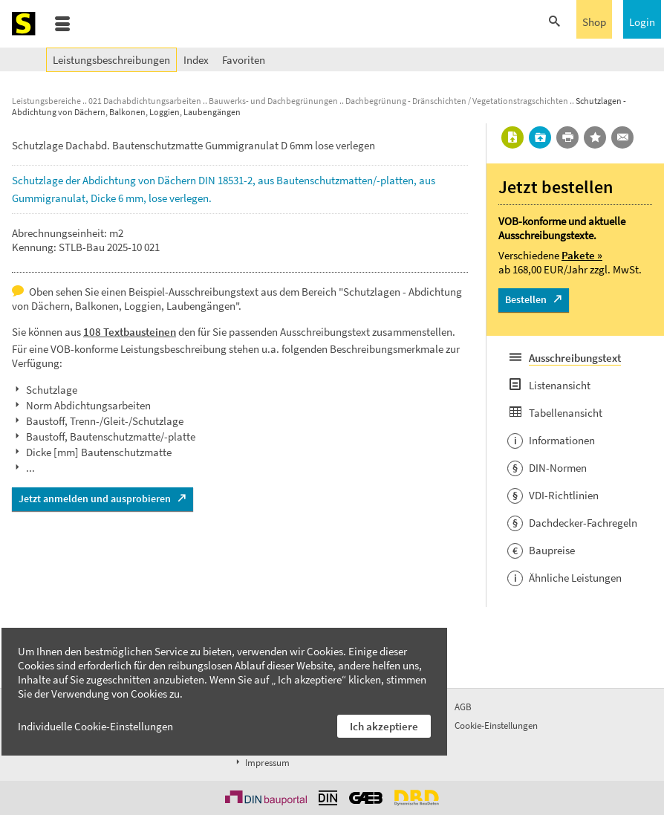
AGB (463, 707)
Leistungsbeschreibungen (111, 60)
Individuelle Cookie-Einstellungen (95, 726)
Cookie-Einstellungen (496, 725)
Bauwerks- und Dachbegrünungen (273, 100)
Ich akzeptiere (384, 726)
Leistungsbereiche (46, 100)
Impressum (261, 762)
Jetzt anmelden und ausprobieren (95, 498)
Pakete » (582, 255)
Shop (594, 22)
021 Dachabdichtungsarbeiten (144, 100)
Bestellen (526, 299)
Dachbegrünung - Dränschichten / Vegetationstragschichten (456, 100)
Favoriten (243, 60)
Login (642, 22)
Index (196, 60)
